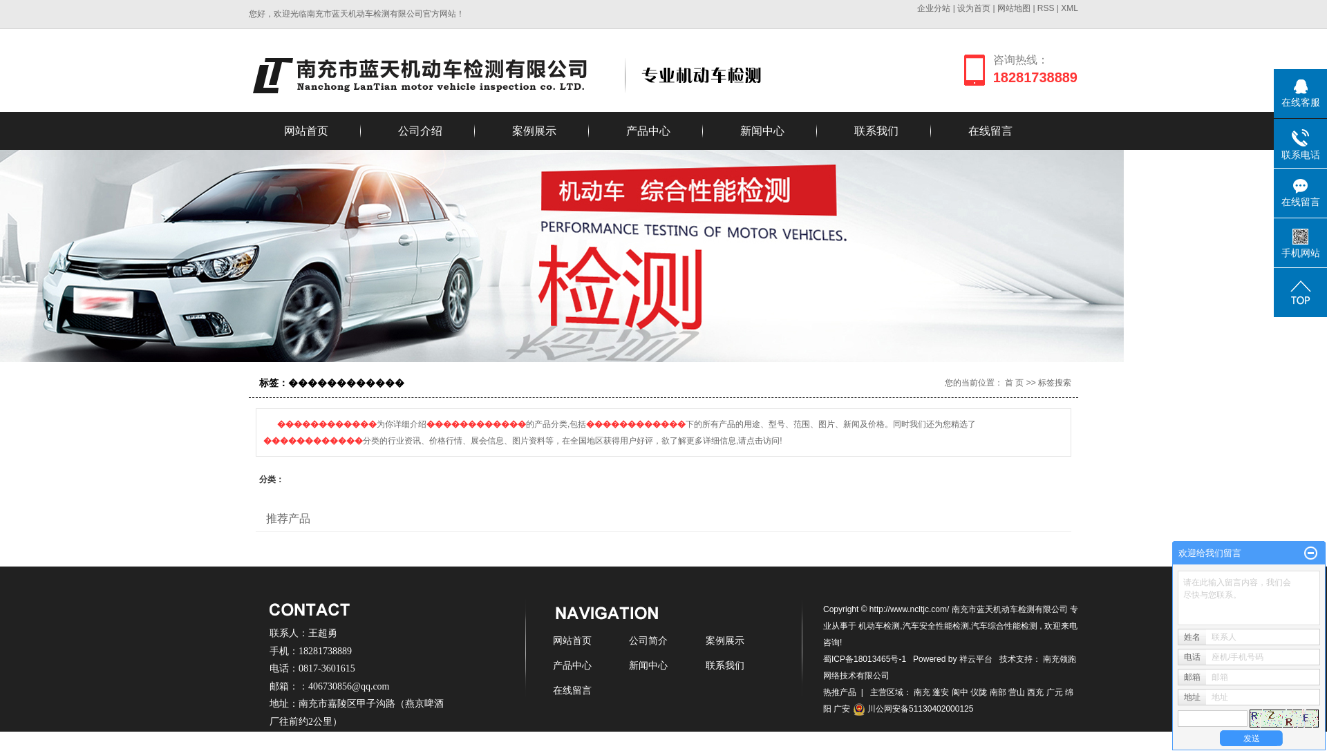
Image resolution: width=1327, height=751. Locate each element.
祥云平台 (975, 659)
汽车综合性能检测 (1004, 626)
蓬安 (940, 692)
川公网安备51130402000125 (913, 709)
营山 (1016, 692)
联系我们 (876, 131)
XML (1069, 8)
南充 (922, 692)
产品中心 (648, 131)
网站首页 (306, 131)
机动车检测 (879, 626)
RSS (1046, 8)
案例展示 (534, 131)
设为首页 (973, 8)
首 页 (1014, 383)
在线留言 (990, 131)
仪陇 (978, 692)
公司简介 (648, 640)
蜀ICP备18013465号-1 (864, 659)
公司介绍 (420, 131)
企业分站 (933, 8)
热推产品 (839, 692)
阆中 (960, 692)
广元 (1054, 692)
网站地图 (1015, 8)
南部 (998, 692)
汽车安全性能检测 (936, 626)
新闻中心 (762, 131)
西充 (1035, 692)
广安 (842, 709)
